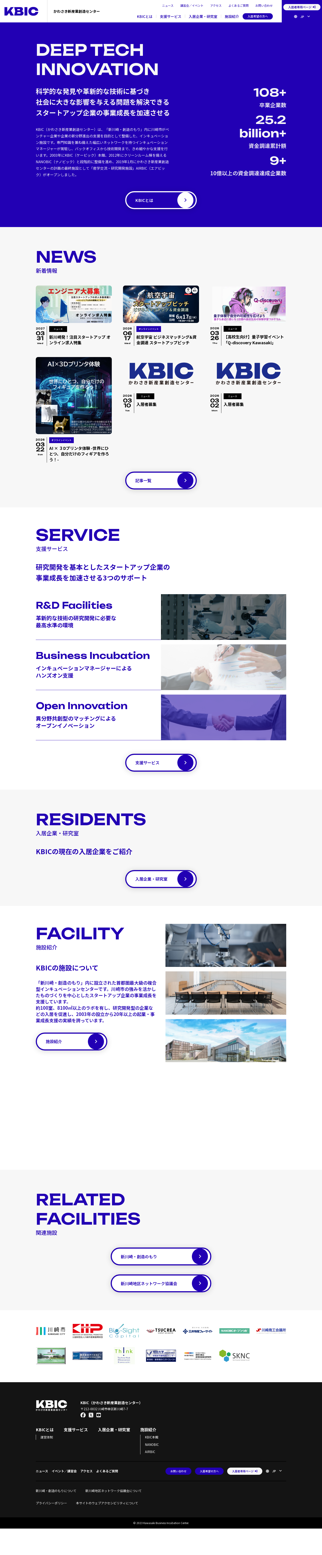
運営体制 (46, 1464)
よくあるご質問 (238, 5)
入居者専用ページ (302, 7)
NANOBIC (152, 1471)
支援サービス (170, 16)
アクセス (216, 5)
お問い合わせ (264, 5)
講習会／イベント (191, 5)
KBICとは (145, 16)
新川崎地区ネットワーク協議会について (115, 1517)
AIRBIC (150, 1478)
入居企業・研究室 (203, 16)
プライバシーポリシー (51, 1529)
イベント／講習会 (64, 1497)
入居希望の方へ (258, 16)
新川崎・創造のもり (164, 1277)
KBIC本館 (151, 1464)
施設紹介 (232, 16)
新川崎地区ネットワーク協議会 (164, 1308)
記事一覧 (164, 487)
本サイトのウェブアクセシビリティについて (107, 1529)
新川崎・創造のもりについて (56, 1517)
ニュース (168, 5)
